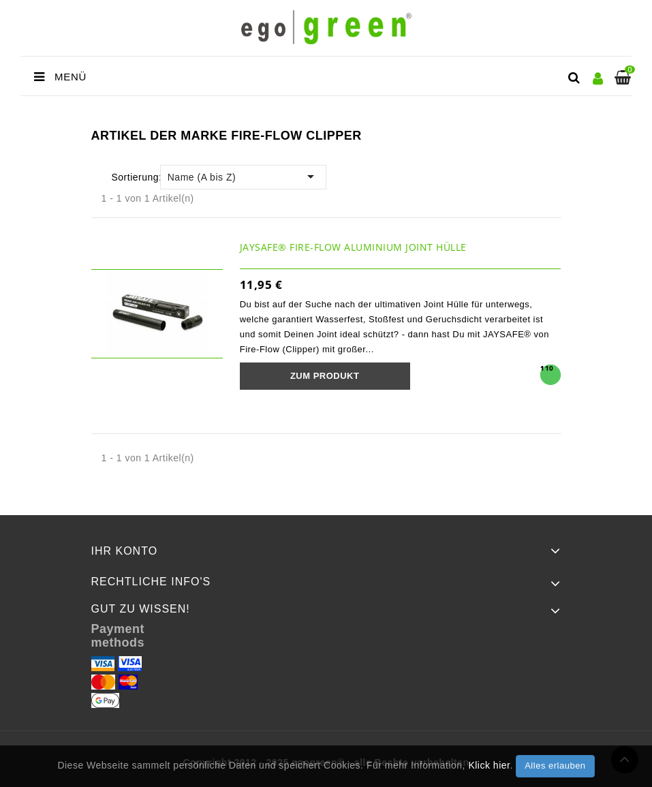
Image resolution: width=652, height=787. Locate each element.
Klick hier (489, 765)
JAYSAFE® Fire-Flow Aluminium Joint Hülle (353, 247)
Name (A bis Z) (243, 176)
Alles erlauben (555, 765)
